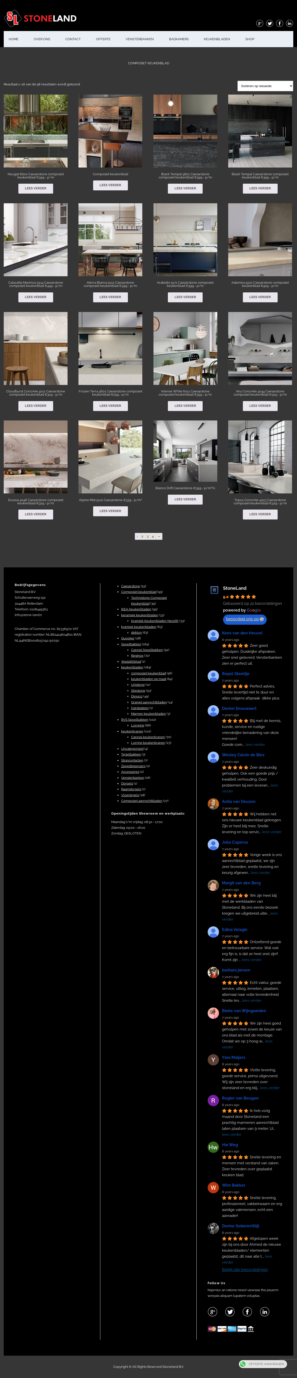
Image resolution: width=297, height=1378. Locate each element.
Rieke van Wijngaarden (244, 1010)
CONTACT (73, 39)
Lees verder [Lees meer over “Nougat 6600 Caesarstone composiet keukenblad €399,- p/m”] (35, 188)
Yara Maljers (233, 1057)
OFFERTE (103, 39)
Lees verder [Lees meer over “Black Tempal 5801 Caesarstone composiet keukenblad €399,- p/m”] (185, 188)
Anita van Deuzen (239, 801)
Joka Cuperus (235, 842)
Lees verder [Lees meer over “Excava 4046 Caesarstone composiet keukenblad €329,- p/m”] (35, 514)
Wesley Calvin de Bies (243, 755)
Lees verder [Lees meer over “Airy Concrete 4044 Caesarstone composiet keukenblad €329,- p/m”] (260, 406)
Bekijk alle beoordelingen (245, 1269)
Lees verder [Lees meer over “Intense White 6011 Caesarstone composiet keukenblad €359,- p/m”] (185, 406)
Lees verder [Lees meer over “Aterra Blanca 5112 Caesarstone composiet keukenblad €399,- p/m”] (110, 297)
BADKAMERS (179, 39)
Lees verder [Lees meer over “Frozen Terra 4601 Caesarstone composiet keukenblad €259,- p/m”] (110, 406)
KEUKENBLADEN (217, 39)
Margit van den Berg (241, 883)
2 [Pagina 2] (142, 536)
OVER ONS (42, 39)
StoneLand (235, 588)
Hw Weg (230, 1144)
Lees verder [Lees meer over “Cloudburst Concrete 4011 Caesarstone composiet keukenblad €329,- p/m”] (35, 406)
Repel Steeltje (236, 673)
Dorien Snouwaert (239, 708)
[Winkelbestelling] (265, 86)
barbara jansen (236, 970)
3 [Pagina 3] (147, 536)
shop (249, 39)
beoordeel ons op (245, 619)
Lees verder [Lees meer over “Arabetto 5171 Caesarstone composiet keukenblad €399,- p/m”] (185, 297)
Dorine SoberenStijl (240, 1226)
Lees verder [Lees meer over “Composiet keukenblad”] (110, 185)
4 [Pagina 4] (153, 536)
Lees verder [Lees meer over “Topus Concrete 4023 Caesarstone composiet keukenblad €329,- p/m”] (260, 514)
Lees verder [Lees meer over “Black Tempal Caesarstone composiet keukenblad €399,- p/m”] (260, 188)
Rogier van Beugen (240, 1098)
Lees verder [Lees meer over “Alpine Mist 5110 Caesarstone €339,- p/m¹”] (110, 511)
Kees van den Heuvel (242, 633)
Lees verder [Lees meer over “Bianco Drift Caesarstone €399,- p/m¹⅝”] (185, 499)
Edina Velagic (235, 929)
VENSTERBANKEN (140, 39)
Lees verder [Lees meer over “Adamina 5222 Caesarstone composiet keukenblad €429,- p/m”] (260, 297)
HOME (13, 39)
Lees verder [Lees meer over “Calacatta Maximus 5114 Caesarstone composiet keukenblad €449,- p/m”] (35, 297)
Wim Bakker (233, 1185)
